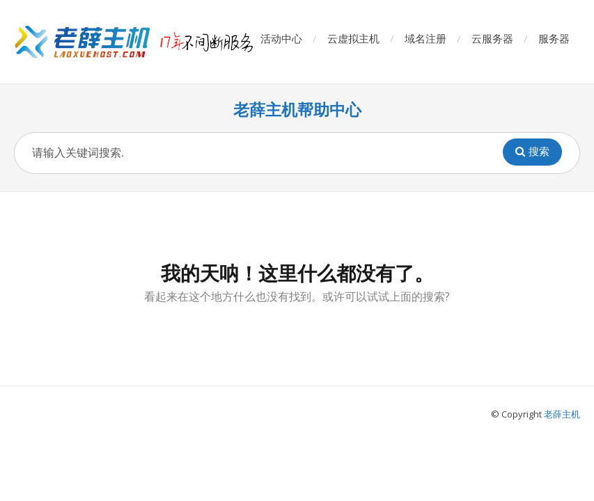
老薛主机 (562, 414)
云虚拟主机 (353, 38)
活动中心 (281, 38)
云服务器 (492, 38)
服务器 (554, 38)
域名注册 (425, 38)
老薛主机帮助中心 (297, 109)
